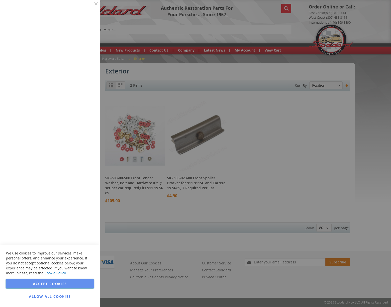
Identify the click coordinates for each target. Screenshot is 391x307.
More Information (79, 38)
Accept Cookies (50, 283)
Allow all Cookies (50, 296)
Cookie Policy (55, 273)
